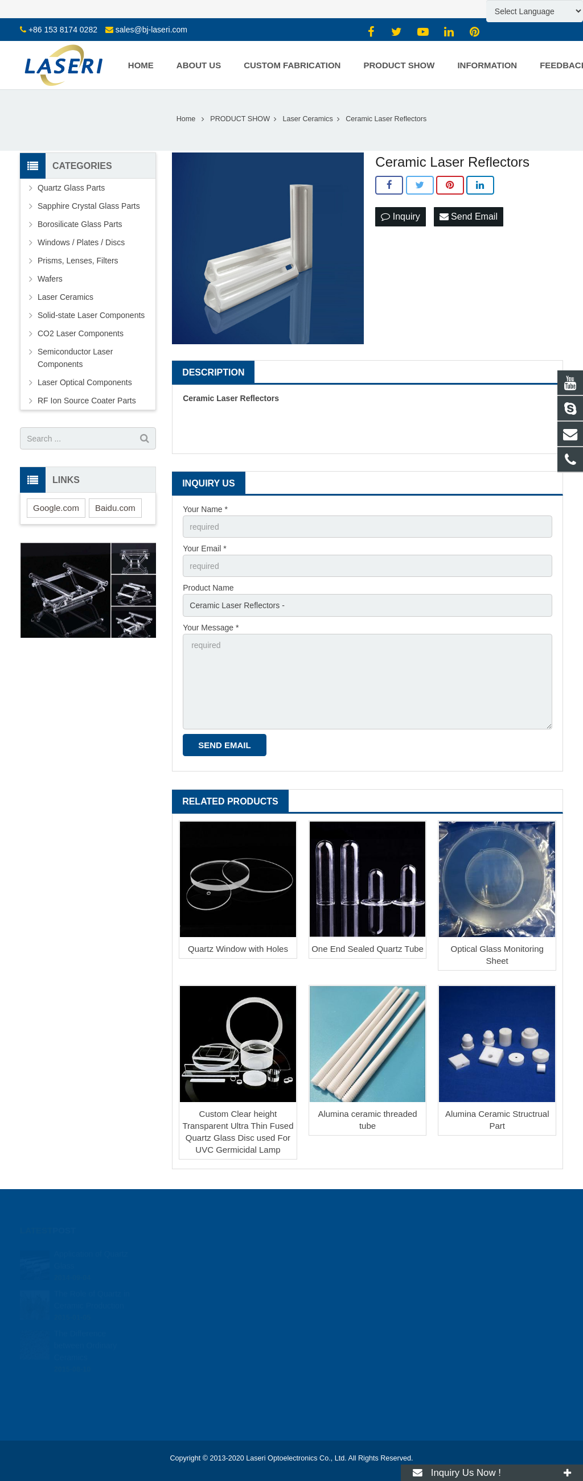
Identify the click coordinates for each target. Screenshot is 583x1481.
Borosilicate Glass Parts (80, 224)
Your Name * (205, 509)
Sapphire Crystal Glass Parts (89, 206)
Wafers (50, 278)
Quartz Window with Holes (238, 949)
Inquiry (400, 216)
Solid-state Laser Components (91, 315)
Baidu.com (115, 508)
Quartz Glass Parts (71, 187)
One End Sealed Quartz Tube (367, 949)
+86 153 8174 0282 (62, 29)
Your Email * (205, 548)
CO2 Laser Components (81, 333)
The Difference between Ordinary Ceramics (85, 1338)
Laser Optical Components (85, 382)
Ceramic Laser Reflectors (231, 398)
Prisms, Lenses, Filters (78, 260)
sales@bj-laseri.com (151, 29)
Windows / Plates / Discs (81, 242)
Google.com (56, 508)
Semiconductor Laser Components (75, 358)
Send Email (469, 216)
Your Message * (211, 627)
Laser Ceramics (65, 297)
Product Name (208, 587)
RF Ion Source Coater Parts (87, 400)
